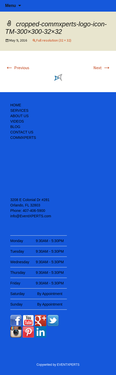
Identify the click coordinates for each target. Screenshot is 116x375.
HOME (15, 105)
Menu (10, 5)
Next (102, 67)
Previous (17, 67)
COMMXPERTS (23, 137)
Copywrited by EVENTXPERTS (58, 364)
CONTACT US (21, 132)
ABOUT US (19, 116)
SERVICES (19, 110)
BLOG (15, 127)
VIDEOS (17, 121)
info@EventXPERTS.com (30, 216)
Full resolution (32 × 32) (53, 40)
